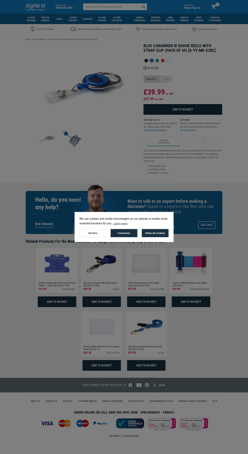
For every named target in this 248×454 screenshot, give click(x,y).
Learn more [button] (120, 223)
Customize (124, 233)
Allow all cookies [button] (155, 233)
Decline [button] (93, 233)
